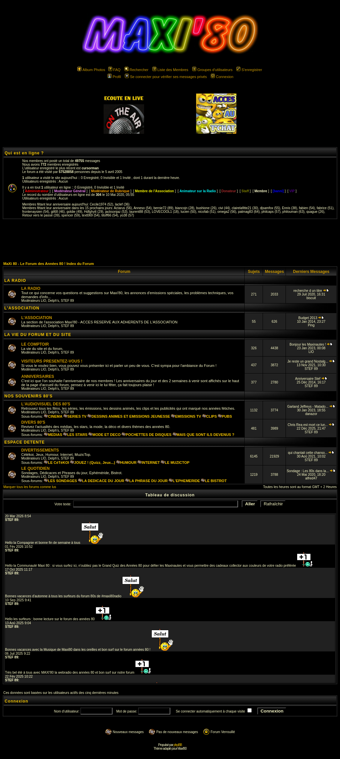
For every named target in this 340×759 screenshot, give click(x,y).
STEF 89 (67, 300)
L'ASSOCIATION (22, 308)
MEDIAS (53, 435)
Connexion (222, 77)
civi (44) (224, 208)
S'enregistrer (249, 70)
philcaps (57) (271, 211)
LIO (43, 300)
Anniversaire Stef (311, 378)
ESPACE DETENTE (24, 442)
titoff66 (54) (109, 215)
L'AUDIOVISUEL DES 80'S (45, 404)
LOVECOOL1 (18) (165, 211)
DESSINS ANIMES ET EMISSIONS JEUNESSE (128, 416)
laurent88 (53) (139, 211)
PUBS (225, 416)
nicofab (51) (206, 211)
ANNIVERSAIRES (37, 376)
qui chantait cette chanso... (311, 453)
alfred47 (311, 478)
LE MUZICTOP (175, 462)
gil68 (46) (58, 211)
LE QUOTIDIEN (35, 468)
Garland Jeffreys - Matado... (311, 406)
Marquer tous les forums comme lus (29, 487)
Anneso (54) (142, 208)
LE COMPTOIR (35, 344)
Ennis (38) (289, 208)
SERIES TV (74, 416)
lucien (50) (188, 211)
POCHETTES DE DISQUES (146, 435)
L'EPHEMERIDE (184, 481)
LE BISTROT (213, 481)
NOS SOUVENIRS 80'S (28, 396)
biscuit (311, 298)
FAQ (114, 70)
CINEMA (53, 416)
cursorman (90, 168)
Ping (311, 325)
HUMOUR (126, 462)
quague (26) (315, 211)
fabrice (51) (325, 208)
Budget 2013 (311, 318)
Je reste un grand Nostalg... (311, 361)
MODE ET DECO (104, 435)
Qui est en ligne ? (24, 153)
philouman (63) (293, 211)
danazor (311, 414)
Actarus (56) (123, 208)
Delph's (53, 300)
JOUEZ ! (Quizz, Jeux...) (92, 462)
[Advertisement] (170, 240)
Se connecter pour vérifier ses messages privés (166, 77)
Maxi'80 (181, 748)
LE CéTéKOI (56, 462)
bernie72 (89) (163, 208)
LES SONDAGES (60, 481)
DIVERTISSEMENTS (40, 450)
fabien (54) (307, 208)
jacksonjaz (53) (116, 211)
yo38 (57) (127, 215)
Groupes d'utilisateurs (212, 70)
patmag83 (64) (249, 211)
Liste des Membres (170, 70)
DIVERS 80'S (33, 422)
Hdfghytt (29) (93, 211)
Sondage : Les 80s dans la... (311, 471)
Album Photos (91, 70)
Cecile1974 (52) (101, 204)
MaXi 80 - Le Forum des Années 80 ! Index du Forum (48, 264)
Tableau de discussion (170, 495)
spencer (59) (70, 215)
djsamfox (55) (270, 208)
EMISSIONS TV (186, 416)
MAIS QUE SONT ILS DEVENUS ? (203, 435)
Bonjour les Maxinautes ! (311, 344)
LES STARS (75, 435)
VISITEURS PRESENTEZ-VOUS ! (51, 361)
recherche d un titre (311, 291)
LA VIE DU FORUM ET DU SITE (37, 334)
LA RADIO (15, 280)
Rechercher (136, 70)
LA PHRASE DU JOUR (146, 481)
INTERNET (148, 462)
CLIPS (209, 416)
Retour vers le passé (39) (40, 215)
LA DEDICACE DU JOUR (101, 481)
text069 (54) (91, 215)
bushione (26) (206, 208)
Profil (114, 77)
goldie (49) (74, 211)
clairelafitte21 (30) (245, 208)
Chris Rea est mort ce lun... (311, 425)
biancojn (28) (184, 208)
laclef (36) (122, 204)
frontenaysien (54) (35, 211)
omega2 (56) (226, 211)
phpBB (178, 745)
